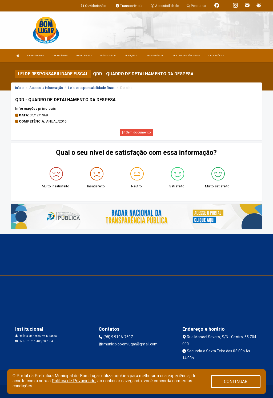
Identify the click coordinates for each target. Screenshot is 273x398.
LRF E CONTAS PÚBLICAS (185, 55)
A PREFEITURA (35, 55)
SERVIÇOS (131, 55)
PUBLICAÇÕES (216, 55)
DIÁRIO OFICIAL (108, 55)
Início (19, 88)
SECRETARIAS (83, 55)
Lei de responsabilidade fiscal (91, 88)
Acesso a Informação (46, 88)
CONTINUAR (235, 381)
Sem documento (136, 132)
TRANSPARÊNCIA (154, 55)
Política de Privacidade (73, 380)
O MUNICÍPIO (59, 55)
